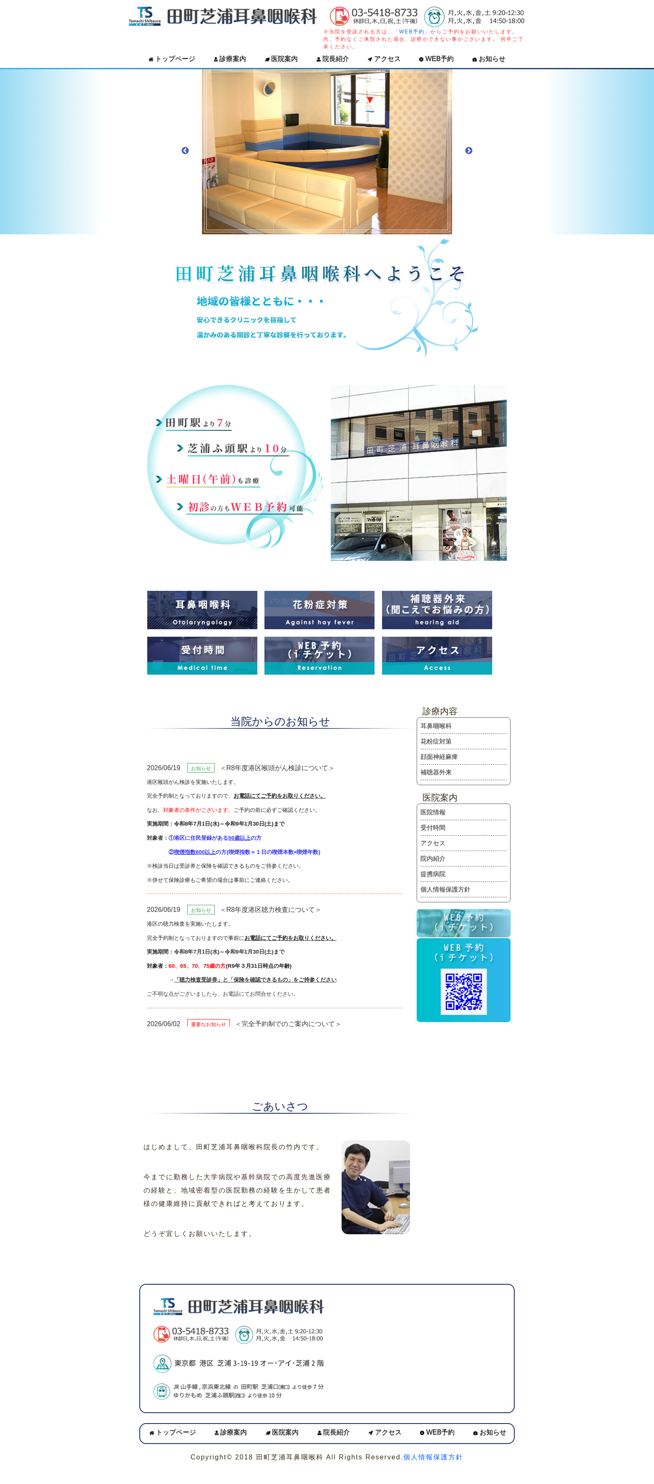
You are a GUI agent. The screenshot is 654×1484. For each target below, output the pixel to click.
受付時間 (432, 827)
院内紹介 (432, 858)
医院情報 (432, 812)
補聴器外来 (436, 772)
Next (468, 151)
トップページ (171, 58)
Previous (185, 151)
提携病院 (432, 873)
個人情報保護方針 (445, 889)
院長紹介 (333, 58)
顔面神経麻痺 (439, 756)
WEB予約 (412, 32)
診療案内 (230, 58)
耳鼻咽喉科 (436, 725)
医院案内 (281, 58)
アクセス (384, 58)
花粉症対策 (436, 741)
